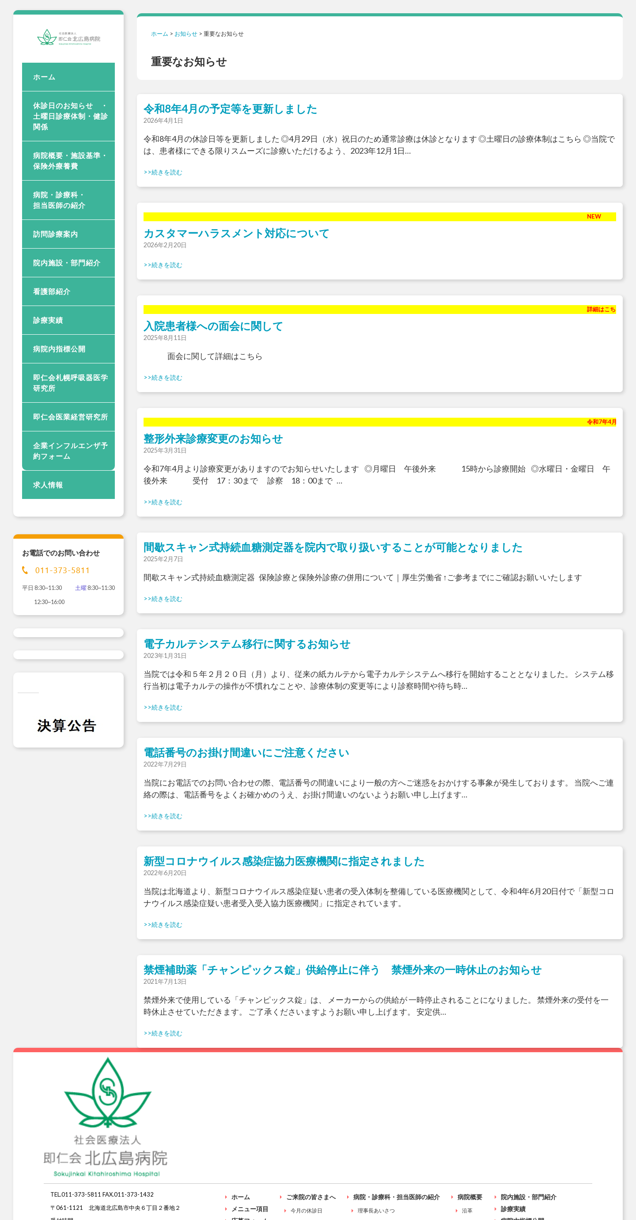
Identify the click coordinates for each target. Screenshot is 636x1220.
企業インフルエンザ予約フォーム (70, 496)
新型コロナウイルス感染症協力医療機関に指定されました (284, 860)
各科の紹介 (371, 1188)
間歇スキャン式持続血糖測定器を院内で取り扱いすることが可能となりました (333, 546)
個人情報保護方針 (566, 1209)
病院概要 (470, 1108)
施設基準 (472, 1135)
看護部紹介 (52, 336)
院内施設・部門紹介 (67, 308)
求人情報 (48, 530)
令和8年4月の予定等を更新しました (231, 108)
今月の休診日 (306, 1121)
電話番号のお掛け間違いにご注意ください (246, 752)
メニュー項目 (250, 1120)
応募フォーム (250, 1132)
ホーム (44, 122)
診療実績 (48, 365)
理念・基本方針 (376, 1135)
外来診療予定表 (376, 1174)
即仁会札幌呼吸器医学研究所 (70, 428)
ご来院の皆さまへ (311, 1108)
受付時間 (301, 1135)
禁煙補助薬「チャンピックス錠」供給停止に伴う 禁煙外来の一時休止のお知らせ (343, 969)
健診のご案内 (306, 1148)
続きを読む (166, 172)
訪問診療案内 (55, 279)
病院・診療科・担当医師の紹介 (396, 1108)
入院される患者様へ (528, 1156)
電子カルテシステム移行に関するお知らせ (247, 643)
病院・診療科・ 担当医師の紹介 (70, 245)
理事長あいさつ (376, 1121)
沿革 (467, 1121)
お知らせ (185, 33)
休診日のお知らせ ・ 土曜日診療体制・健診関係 (74, 161)
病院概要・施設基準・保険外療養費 (70, 205)
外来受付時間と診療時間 (387, 1148)
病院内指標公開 (59, 394)
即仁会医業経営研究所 (70, 462)
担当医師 (368, 1161)
